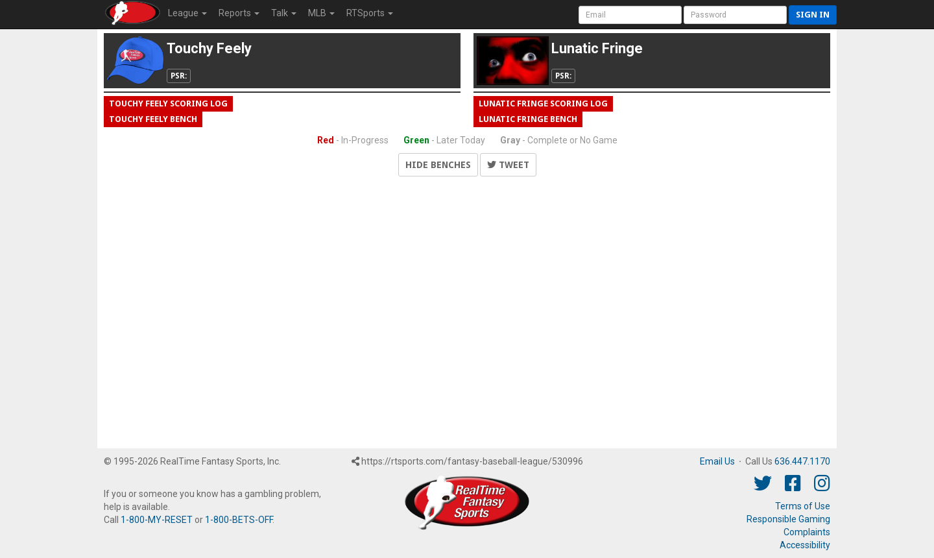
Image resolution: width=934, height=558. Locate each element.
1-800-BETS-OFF (238, 520)
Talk (283, 13)
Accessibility (805, 545)
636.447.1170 (802, 461)
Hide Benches (438, 165)
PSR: (179, 75)
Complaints (807, 532)
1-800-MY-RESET (157, 520)
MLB (321, 13)
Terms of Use (802, 506)
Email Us (717, 461)
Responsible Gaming (788, 519)
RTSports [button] (369, 13)
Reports (239, 13)
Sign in (813, 14)
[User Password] (735, 15)
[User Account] (630, 15)
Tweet (508, 165)
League (187, 13)
